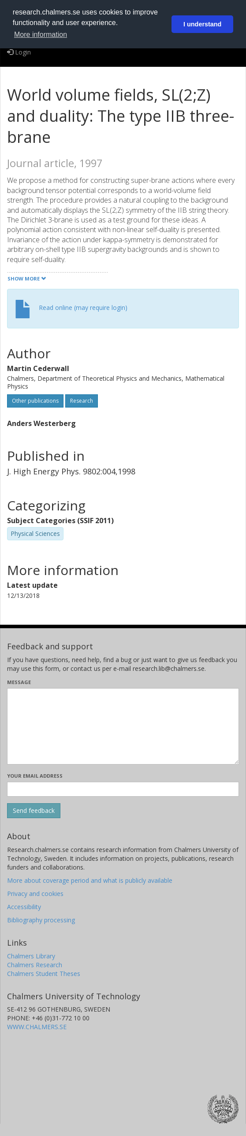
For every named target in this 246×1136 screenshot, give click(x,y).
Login (19, 52)
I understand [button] (202, 24)
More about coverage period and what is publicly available (89, 880)
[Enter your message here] (123, 726)
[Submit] (33, 810)
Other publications (35, 400)
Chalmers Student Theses (43, 973)
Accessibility (24, 907)
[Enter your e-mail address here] (123, 789)
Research (81, 400)
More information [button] (40, 34)
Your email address (35, 775)
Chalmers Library (31, 956)
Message (19, 682)
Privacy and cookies (35, 893)
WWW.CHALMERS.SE (37, 1027)
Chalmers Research (34, 965)
